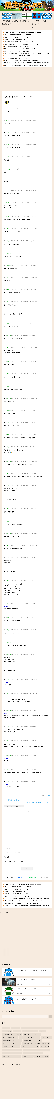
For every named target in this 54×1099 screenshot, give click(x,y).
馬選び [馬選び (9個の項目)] (47, 1068)
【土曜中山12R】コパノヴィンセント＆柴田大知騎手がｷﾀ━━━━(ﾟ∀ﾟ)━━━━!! (23, 44)
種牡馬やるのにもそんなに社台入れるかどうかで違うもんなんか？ (19, 48)
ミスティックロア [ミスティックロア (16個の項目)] (7, 1061)
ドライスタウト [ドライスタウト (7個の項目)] (17, 1054)
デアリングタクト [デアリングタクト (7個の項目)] (7, 1054)
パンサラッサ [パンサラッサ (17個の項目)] (6, 1058)
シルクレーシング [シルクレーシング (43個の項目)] (35, 1048)
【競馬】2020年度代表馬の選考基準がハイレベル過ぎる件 (17, 34)
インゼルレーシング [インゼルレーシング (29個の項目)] (27, 1041)
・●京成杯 (47, 795)
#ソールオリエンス (9, 806)
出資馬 (8, 1076)
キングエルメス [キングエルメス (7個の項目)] (18, 1045)
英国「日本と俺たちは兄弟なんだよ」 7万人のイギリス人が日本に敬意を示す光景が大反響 (25, 65)
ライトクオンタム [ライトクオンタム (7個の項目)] (17, 1061)
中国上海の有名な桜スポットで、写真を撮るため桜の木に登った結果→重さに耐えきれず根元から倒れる (27, 62)
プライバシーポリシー (23, 1080)
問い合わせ (32, 1080)
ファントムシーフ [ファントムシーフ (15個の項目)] (15, 1058)
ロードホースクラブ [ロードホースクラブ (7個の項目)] (37, 1064)
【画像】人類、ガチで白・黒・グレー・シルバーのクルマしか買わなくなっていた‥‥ (23, 900)
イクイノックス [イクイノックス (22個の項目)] (17, 1041)
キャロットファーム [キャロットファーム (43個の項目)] (7, 1045)
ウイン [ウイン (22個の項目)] (36, 1041)
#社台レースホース (19, 806)
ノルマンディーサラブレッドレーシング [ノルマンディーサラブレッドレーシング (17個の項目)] (40, 1054)
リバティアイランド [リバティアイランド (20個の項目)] (28, 1061)
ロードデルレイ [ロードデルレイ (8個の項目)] (27, 1064)
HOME (3, 1076)
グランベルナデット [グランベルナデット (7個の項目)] (36, 1045)
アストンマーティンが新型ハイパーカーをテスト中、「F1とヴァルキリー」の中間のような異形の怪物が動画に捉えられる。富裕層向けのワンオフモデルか (27, 898)
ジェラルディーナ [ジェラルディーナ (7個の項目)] (7, 1051)
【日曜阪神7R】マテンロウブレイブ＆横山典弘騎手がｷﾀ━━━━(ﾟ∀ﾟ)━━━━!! (23, 32)
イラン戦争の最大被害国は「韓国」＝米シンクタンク (16, 58)
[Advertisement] (27, 79)
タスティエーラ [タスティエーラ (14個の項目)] (27, 1051)
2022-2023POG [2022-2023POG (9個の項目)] (15, 1038)
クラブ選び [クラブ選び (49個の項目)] (26, 1045)
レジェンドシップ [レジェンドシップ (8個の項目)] (7, 1064)
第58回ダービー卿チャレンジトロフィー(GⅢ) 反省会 (16, 51)
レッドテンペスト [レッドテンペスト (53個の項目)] (17, 1064)
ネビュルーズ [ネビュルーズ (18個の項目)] (26, 1054)
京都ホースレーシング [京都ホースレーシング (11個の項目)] (8, 1068)
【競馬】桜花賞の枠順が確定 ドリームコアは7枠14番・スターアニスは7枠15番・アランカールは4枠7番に (27, 53)
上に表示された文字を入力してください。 (15, 861)
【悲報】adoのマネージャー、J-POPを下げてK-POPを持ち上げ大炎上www (21, 903)
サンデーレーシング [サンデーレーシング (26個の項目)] (24, 1048)
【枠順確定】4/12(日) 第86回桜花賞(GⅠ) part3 (15, 39)
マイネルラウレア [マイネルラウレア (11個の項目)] (45, 1058)
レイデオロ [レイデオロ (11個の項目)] (37, 1061)
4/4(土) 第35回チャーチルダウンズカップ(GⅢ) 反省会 (16, 46)
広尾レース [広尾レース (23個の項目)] (18, 1068)
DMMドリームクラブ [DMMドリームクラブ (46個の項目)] (36, 1038)
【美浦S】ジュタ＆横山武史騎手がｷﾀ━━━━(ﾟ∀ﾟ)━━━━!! (18, 41)
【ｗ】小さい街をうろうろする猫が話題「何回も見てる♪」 (17, 55)
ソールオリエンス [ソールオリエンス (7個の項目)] (17, 1051)
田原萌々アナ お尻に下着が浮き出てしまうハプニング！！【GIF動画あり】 (22, 60)
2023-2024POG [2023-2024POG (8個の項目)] (25, 1038)
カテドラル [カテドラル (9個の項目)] (42, 1041)
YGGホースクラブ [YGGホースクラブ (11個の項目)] (7, 1041)
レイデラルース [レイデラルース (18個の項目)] (46, 1061)
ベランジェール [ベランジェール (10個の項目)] (25, 1058)
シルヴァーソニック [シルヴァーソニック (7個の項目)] (46, 1048)
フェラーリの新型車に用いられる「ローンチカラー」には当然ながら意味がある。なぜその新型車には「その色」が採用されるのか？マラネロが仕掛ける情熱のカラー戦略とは (27, 905)
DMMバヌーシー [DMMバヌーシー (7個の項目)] (47, 1038)
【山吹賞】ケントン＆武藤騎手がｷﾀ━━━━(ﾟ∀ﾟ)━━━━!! (18, 37)
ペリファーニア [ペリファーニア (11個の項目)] (35, 1058)
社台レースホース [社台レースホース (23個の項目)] (39, 1068)
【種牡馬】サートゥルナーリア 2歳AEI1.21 (27, 22)
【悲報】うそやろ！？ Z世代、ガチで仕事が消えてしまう (17, 896)
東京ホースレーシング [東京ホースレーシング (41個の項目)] (28, 1068)
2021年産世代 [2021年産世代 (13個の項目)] (6, 1038)
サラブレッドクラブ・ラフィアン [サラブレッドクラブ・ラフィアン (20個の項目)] (10, 1048)
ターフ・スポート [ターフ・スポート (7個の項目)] (37, 1051)
